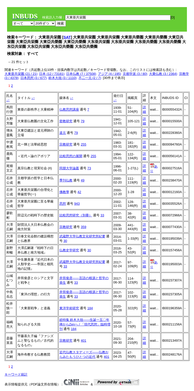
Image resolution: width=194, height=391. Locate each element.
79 (82, 121)
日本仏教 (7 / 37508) (81, 74)
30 (65, 241)
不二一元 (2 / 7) (90, 78)
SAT (67, 37)
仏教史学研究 (69, 250)
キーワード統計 (16, 374)
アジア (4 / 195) (109, 74)
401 (83, 340)
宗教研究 (65, 144)
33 (102, 215)
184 (90, 308)
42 (79, 192)
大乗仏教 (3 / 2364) (163, 74)
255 (83, 144)
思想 (62, 203)
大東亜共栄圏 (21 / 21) (21, 74)
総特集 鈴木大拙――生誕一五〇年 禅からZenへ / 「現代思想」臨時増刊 (84, 324)
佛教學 (64, 192)
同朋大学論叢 (69, 168)
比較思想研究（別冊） (75, 215)
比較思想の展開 (70, 156)
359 (83, 227)
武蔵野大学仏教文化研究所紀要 (82, 236)
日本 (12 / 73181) (51, 74)
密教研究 (65, 121)
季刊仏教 (65, 180)
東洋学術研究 (69, 308)
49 (82, 180)
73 (89, 168)
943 (77, 203)
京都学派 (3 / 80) (135, 74)
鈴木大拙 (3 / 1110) (62, 78)
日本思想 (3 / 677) (33, 78)
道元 (62, 133)
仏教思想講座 (69, 109)
